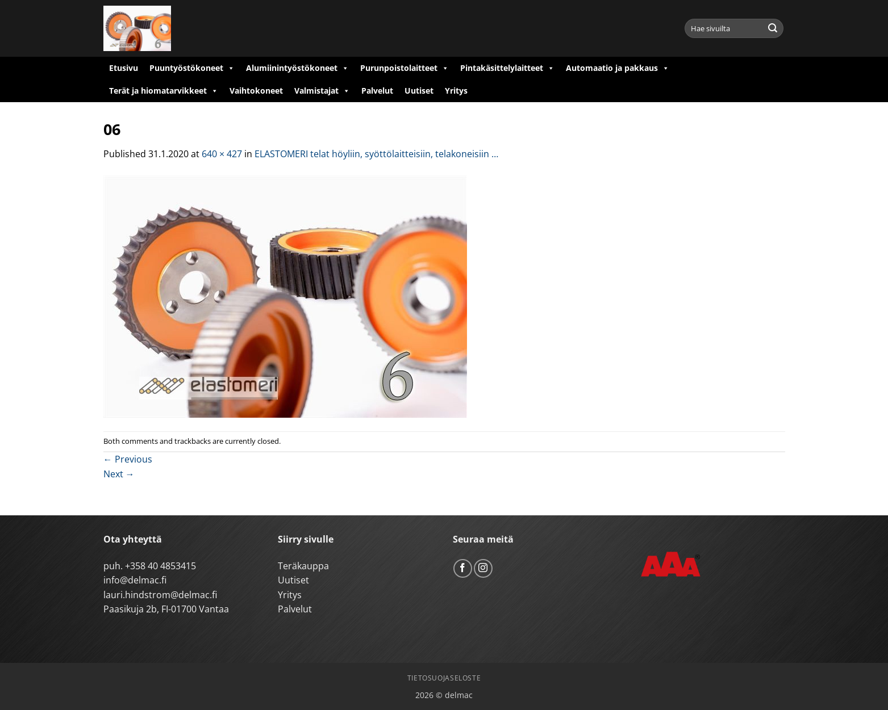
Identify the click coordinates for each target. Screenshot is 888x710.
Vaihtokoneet (256, 90)
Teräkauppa (303, 566)
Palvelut (377, 90)
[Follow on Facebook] (462, 568)
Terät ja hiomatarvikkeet (163, 90)
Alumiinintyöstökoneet (297, 68)
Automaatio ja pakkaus (617, 68)
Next (119, 474)
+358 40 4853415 (160, 566)
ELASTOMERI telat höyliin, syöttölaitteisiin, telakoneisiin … (376, 154)
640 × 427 (222, 154)
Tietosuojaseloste (444, 678)
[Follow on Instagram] (483, 568)
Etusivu (123, 67)
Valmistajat (322, 90)
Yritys (456, 90)
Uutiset (419, 90)
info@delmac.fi (134, 580)
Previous (127, 459)
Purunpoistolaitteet (404, 68)
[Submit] (772, 28)
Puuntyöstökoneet (192, 68)
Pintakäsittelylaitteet (507, 68)
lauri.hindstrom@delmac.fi (160, 595)
